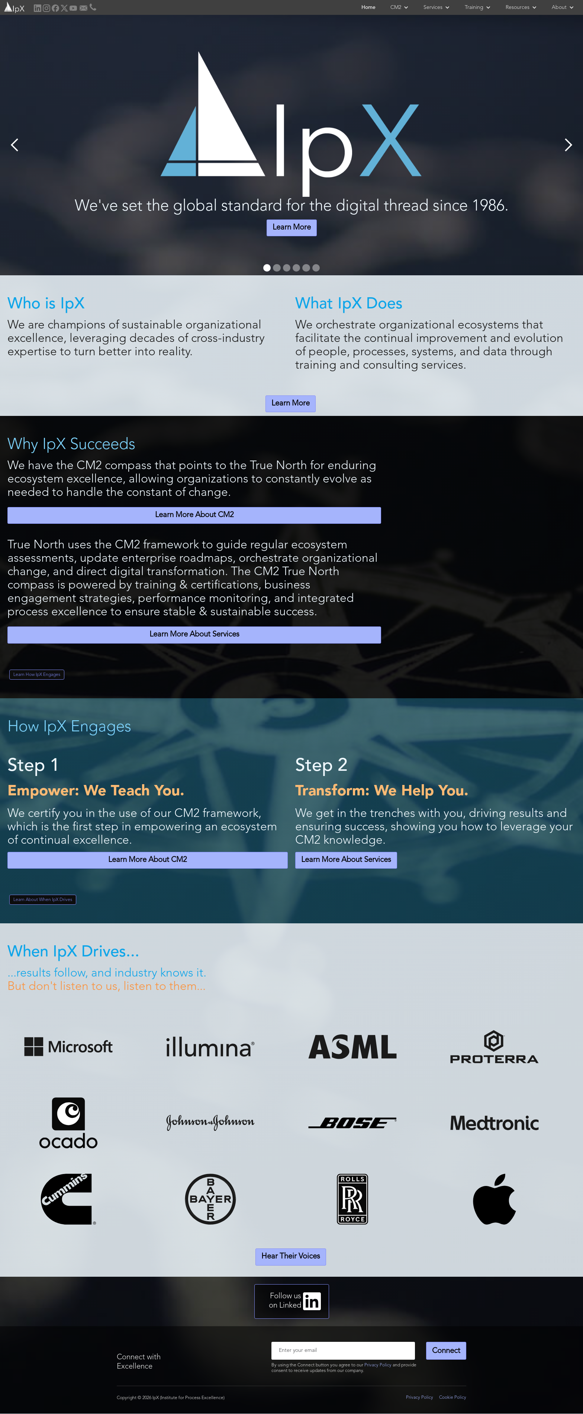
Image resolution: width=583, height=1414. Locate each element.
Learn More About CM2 (194, 515)
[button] (399, 7)
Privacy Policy (378, 1365)
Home (368, 7)
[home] (13, 6)
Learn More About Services (194, 634)
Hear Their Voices (290, 1256)
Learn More (292, 227)
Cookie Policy (452, 1397)
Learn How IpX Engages (36, 675)
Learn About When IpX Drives (42, 900)
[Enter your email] (343, 1351)
